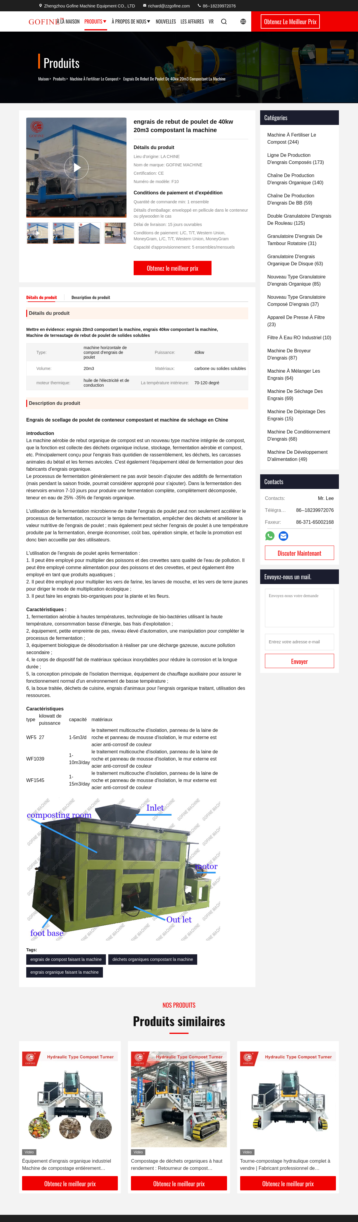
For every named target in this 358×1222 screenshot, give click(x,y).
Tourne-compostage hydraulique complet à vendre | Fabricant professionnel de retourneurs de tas (285, 1165)
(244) (291, 138)
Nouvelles (166, 21)
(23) (296, 321)
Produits (95, 21)
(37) (296, 301)
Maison (43, 78)
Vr (211, 21)
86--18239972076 (216, 6)
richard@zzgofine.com (166, 6)
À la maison (68, 21)
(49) (297, 456)
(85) (296, 280)
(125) (299, 219)
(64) (293, 374)
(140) (295, 179)
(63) (295, 260)
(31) (294, 240)
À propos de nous (131, 21)
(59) (290, 199)
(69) (295, 395)
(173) (295, 159)
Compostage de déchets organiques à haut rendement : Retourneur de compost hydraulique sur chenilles (176, 1165)
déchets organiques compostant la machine (152, 959)
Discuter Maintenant (299, 553)
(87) (289, 354)
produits (59, 78)
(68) (298, 435)
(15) (296, 415)
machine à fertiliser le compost (94, 78)
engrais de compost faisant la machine (66, 959)
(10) (299, 337)
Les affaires (192, 21)
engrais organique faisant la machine (64, 972)
